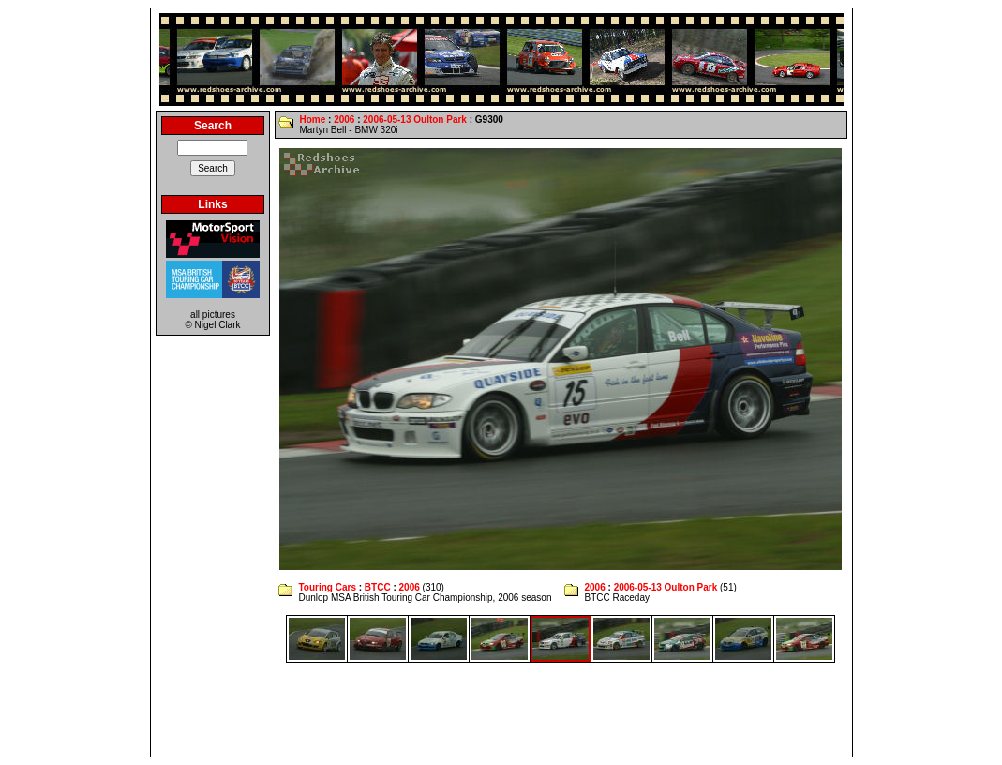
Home (312, 119)
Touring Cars (326, 587)
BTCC (378, 587)
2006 (344, 119)
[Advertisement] (501, 710)
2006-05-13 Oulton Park (415, 119)
